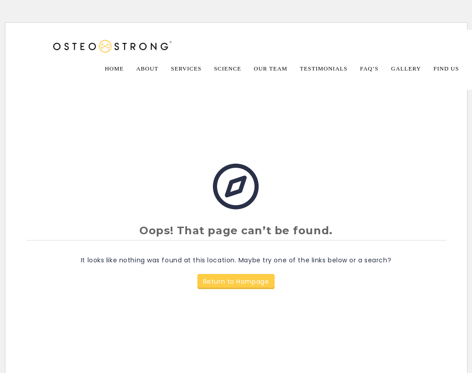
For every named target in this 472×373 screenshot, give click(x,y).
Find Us (446, 68)
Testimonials (324, 68)
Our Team (270, 68)
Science (227, 68)
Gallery (406, 68)
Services (186, 68)
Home (114, 68)
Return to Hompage (236, 281)
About (147, 68)
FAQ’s (369, 68)
